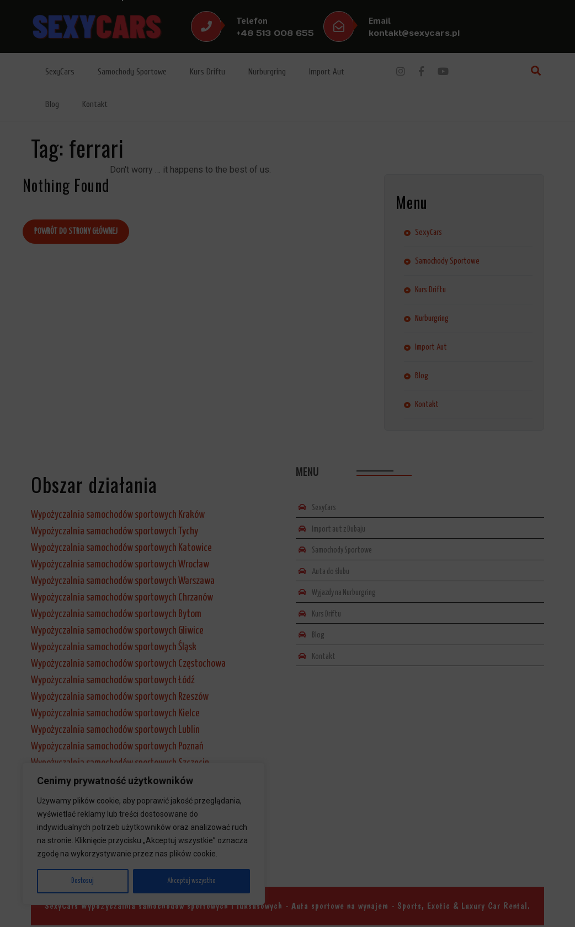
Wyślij (224, 546)
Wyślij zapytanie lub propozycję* (198, 477)
